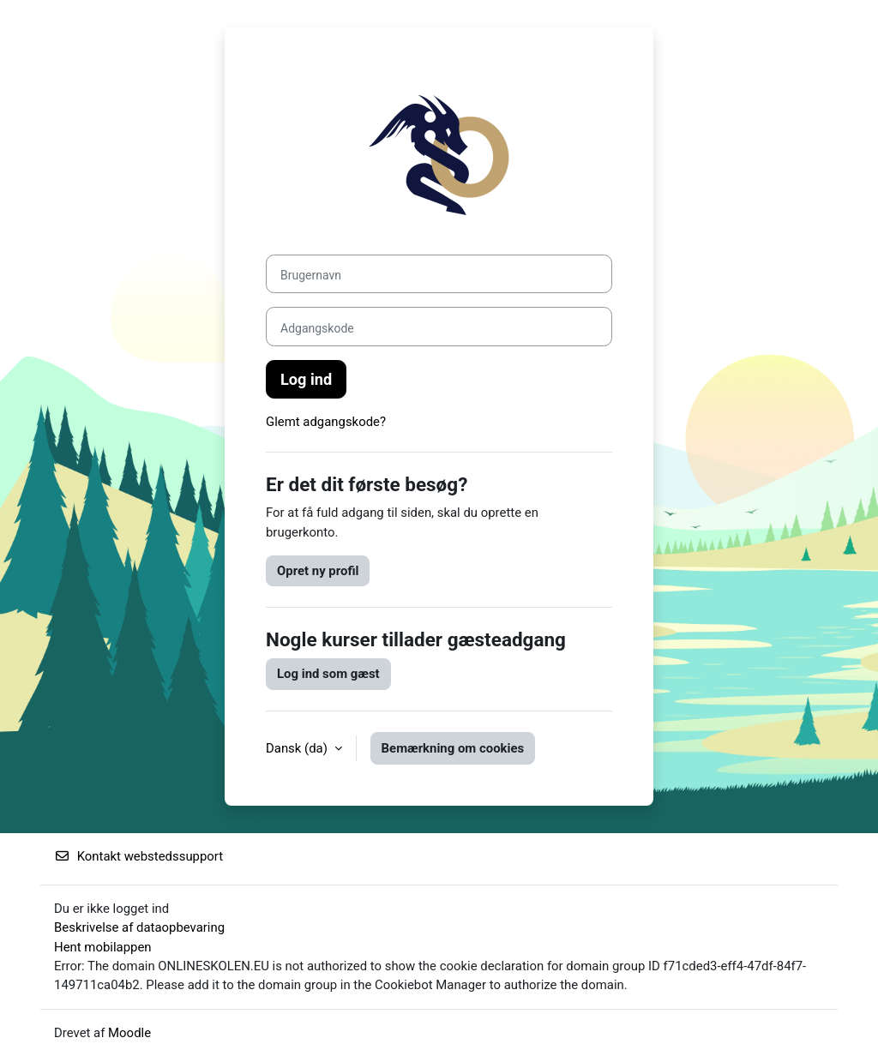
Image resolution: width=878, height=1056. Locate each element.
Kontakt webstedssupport (138, 856)
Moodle (129, 1033)
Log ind (306, 379)
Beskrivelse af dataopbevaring (139, 927)
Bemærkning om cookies (453, 748)
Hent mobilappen (103, 947)
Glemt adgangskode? (326, 421)
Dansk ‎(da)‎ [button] (298, 748)
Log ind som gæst (328, 673)
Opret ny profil (317, 571)
